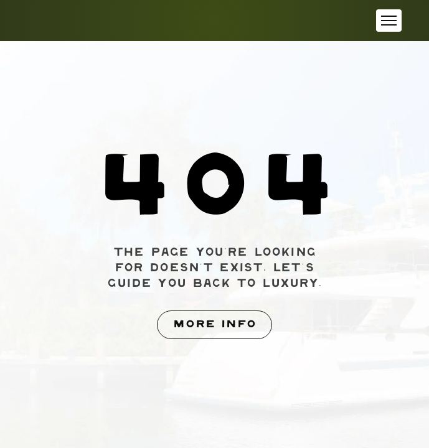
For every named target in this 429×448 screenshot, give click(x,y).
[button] (389, 20)
